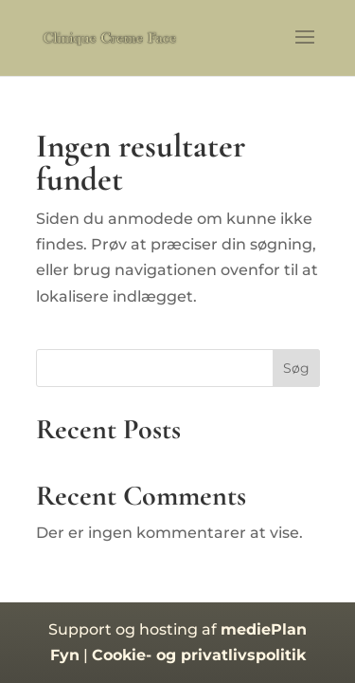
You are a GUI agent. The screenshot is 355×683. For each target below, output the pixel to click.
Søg (296, 368)
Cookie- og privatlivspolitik (199, 655)
